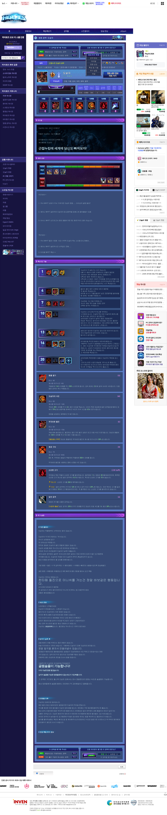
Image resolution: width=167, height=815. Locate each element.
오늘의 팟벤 (7, 172)
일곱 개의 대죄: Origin (10, 230)
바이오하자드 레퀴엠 (10, 238)
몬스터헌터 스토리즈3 (11, 234)
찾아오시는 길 (115, 795)
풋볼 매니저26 (8, 245)
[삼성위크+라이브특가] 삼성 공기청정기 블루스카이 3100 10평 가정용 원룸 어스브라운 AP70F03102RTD (151, 298)
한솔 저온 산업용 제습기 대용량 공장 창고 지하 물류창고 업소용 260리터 (151, 289)
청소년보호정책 (85, 795)
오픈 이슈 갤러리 (9, 164)
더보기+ (162, 45)
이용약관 (58, 795)
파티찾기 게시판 (9, 119)
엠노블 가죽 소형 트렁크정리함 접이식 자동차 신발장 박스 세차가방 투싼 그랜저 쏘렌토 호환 (151, 294)
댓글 (93, 74)
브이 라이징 (7, 226)
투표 (74, 51)
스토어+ (162, 74)
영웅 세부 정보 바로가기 (113, 74)
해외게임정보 (8, 214)
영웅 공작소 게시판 (10, 123)
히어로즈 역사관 (9, 115)
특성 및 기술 (93, 68)
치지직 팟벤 (7, 81)
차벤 (4, 202)
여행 (4, 210)
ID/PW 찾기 (18, 53)
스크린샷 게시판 (9, 107)
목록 (121, 767)
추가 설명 (93, 71)
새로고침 (160, 182)
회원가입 (7, 53)
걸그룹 (5, 206)
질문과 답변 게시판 (10, 100)
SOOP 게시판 (8, 85)
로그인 (152, 3)
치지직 (5, 198)
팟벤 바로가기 (8, 194)
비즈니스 (49, 795)
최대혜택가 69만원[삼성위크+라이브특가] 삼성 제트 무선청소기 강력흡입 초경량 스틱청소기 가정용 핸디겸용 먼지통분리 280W (151, 307)
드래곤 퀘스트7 (8, 242)
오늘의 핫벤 (7, 168)
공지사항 (127, 795)
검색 (23, 57)
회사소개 (39, 795)
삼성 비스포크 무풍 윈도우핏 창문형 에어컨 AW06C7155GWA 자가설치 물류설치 (151, 302)
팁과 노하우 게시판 (10, 77)
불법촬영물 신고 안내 (101, 795)
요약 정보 (93, 58)
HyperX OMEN (8, 222)
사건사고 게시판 (9, 127)
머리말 (93, 61)
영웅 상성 (93, 64)
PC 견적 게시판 (8, 180)
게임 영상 (6, 218)
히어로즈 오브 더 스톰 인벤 (13, 37)
